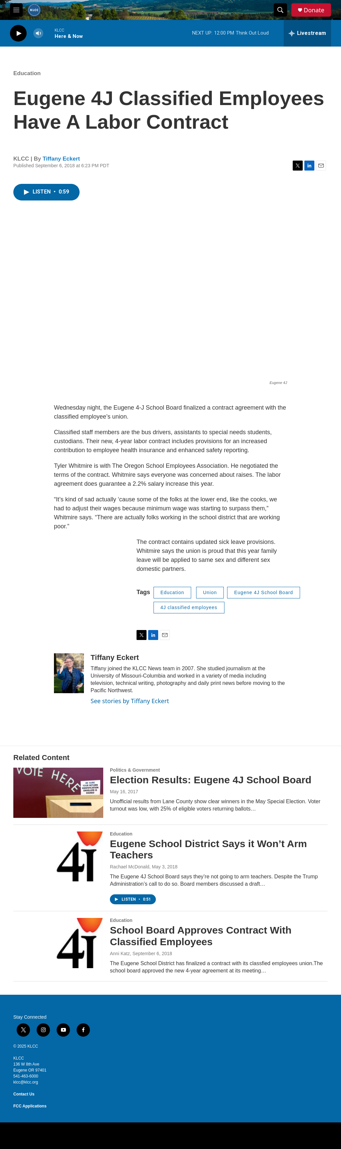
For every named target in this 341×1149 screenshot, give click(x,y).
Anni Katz (120, 953)
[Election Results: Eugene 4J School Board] (58, 793)
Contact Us (23, 1094)
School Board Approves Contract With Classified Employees (200, 936)
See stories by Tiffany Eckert (130, 701)
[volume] (38, 33)
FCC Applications (30, 1106)
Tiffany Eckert (61, 159)
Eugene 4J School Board (263, 592)
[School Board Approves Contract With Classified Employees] (58, 943)
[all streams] (307, 33)
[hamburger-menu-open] (16, 10)
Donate (314, 10)
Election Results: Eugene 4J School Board (210, 779)
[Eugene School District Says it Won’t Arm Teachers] (58, 856)
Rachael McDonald (129, 866)
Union (210, 592)
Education (27, 73)
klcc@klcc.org (25, 1082)
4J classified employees (189, 607)
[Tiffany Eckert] (69, 673)
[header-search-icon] (280, 10)
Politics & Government (135, 770)
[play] (18, 33)
